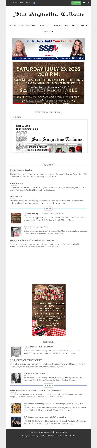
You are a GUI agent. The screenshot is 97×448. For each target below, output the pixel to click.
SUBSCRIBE (76, 3)
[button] (17, 82)
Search (48, 32)
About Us (72, 436)
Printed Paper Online (22, 3)
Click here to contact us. (58, 432)
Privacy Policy (64, 436)
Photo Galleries (45, 26)
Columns (12, 26)
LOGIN (86, 3)
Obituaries (30, 26)
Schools (57, 26)
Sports (67, 26)
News (21, 26)
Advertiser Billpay (80, 26)
